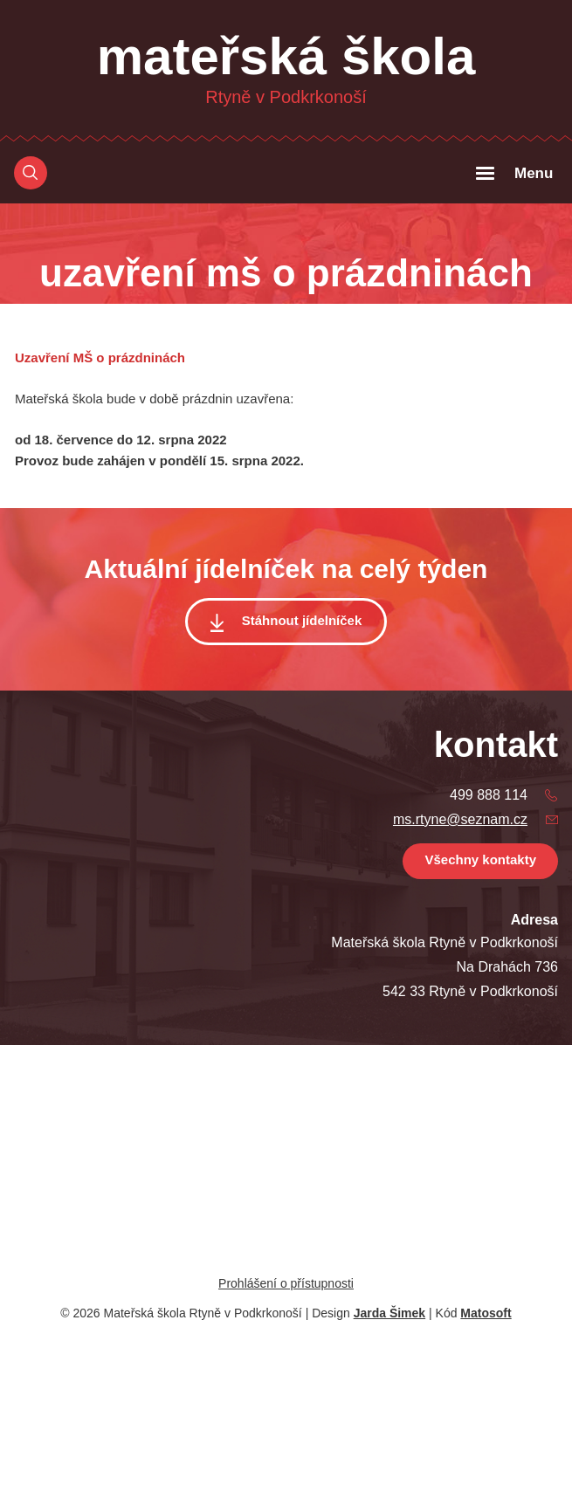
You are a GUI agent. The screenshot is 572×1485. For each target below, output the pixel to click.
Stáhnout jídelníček (302, 620)
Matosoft (485, 1313)
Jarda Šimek (390, 1313)
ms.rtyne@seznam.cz (460, 819)
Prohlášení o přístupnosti (286, 1283)
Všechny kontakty (480, 859)
